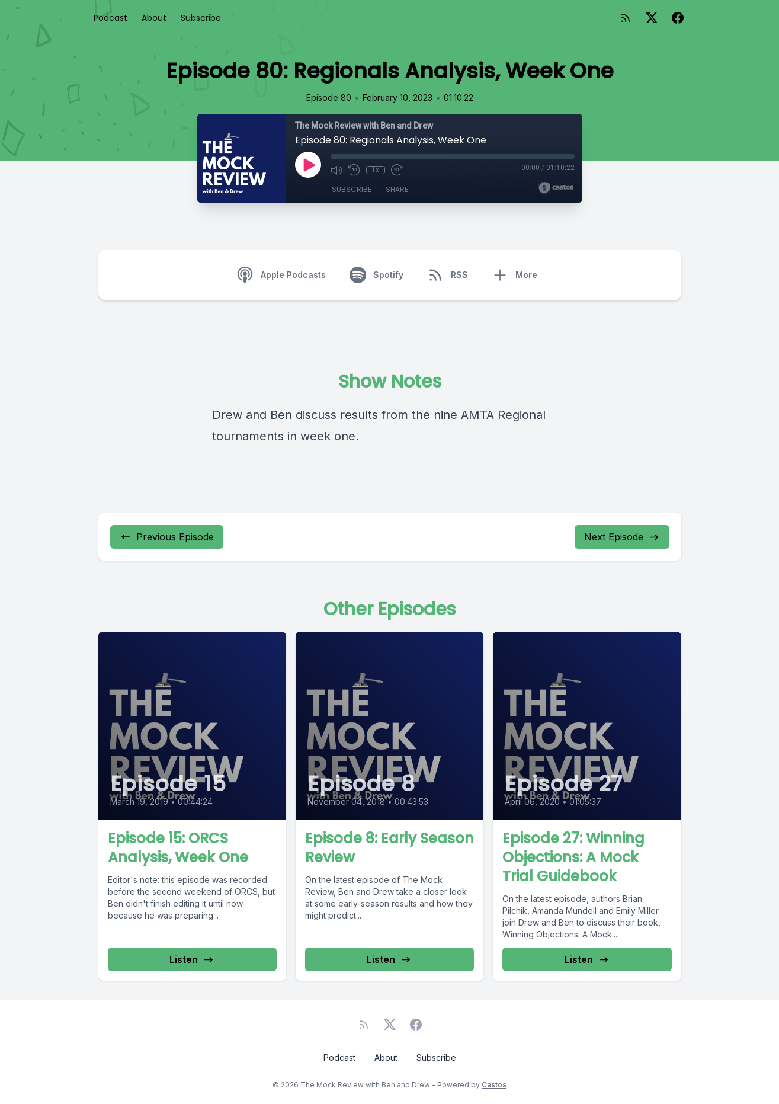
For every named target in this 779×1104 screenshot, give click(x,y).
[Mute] (336, 170)
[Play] (308, 165)
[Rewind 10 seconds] (354, 170)
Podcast (110, 18)
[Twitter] (651, 17)
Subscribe (201, 18)
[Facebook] (677, 17)
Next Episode (622, 537)
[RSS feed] (625, 17)
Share (397, 189)
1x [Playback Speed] (375, 170)
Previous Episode (167, 537)
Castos (494, 1084)
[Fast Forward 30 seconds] (397, 170)
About (154, 18)
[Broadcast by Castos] (555, 188)
